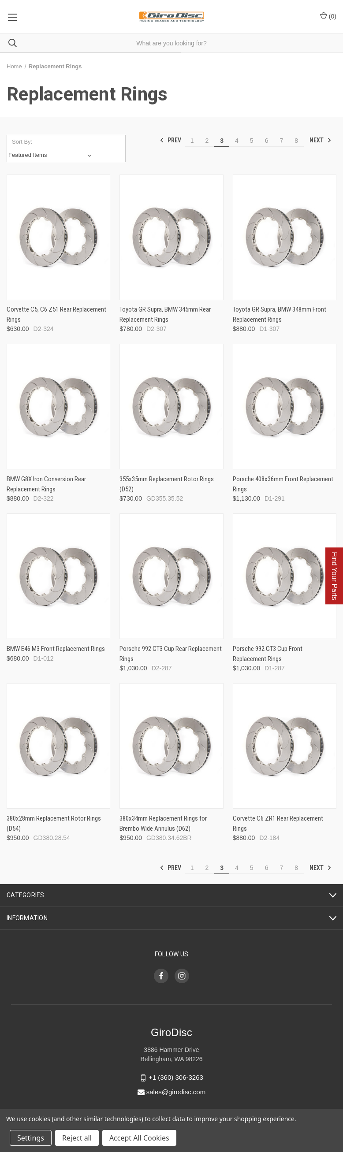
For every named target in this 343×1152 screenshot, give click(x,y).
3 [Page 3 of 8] (222, 140)
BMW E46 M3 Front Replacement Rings (56, 649)
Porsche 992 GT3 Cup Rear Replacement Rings (170, 654)
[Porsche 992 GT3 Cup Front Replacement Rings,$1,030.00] (285, 576)
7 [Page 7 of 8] (281, 140)
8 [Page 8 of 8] (296, 140)
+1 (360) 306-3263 (176, 1077)
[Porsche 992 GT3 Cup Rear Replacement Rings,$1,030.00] (171, 576)
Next (320, 140)
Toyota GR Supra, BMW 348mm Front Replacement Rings (279, 314)
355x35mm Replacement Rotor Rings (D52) (166, 484)
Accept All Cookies (139, 1138)
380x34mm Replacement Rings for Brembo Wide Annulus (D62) (163, 823)
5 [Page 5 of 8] (252, 140)
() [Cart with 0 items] (328, 16)
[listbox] (52, 155)
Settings (30, 1138)
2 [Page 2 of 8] (207, 140)
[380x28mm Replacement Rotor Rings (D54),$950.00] (58, 746)
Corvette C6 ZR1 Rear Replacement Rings (278, 823)
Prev (170, 140)
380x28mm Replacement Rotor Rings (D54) (54, 823)
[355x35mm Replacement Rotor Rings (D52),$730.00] (171, 407)
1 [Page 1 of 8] (192, 140)
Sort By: (22, 141)
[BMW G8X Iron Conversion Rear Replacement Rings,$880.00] (58, 407)
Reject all (77, 1138)
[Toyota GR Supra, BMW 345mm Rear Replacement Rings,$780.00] (171, 237)
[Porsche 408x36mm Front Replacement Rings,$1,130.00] (285, 407)
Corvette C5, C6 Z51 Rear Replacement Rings (56, 314)
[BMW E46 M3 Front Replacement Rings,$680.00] (58, 576)
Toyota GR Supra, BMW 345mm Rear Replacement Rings (165, 314)
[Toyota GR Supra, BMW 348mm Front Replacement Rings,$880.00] (285, 237)
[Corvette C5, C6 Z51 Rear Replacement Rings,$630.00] (58, 237)
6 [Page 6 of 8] (266, 140)
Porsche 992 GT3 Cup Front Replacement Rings (267, 654)
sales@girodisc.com (175, 1092)
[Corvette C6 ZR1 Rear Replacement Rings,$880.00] (285, 746)
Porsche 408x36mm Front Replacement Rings (283, 484)
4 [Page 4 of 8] (237, 140)
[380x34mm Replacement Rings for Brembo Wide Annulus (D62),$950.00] (171, 746)
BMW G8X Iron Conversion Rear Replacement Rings (46, 484)
